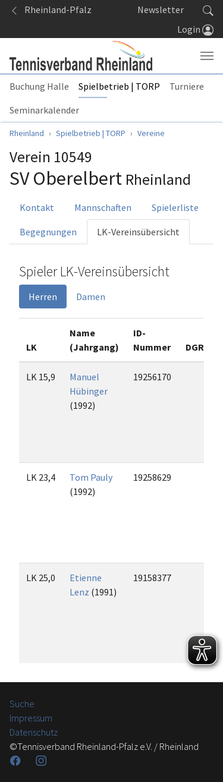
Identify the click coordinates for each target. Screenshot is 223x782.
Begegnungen (48, 232)
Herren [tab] (43, 296)
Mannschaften (102, 207)
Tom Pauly (91, 477)
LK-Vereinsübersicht (138, 232)
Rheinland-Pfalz (51, 9)
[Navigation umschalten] (206, 56)
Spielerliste (175, 207)
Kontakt (37, 207)
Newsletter (160, 9)
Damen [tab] (90, 296)
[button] (208, 9)
